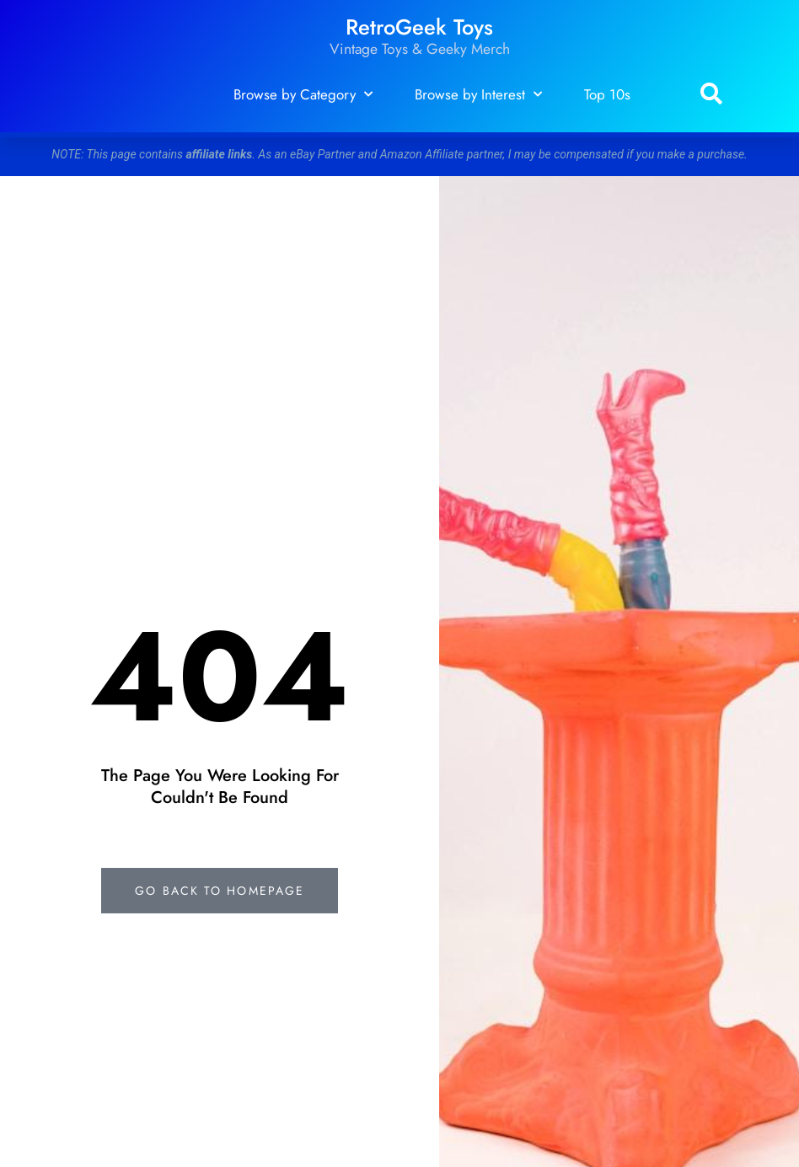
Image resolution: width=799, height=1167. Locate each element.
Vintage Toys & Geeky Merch (420, 49)
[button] (711, 95)
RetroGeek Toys (419, 27)
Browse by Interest (478, 94)
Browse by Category (303, 94)
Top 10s (607, 94)
